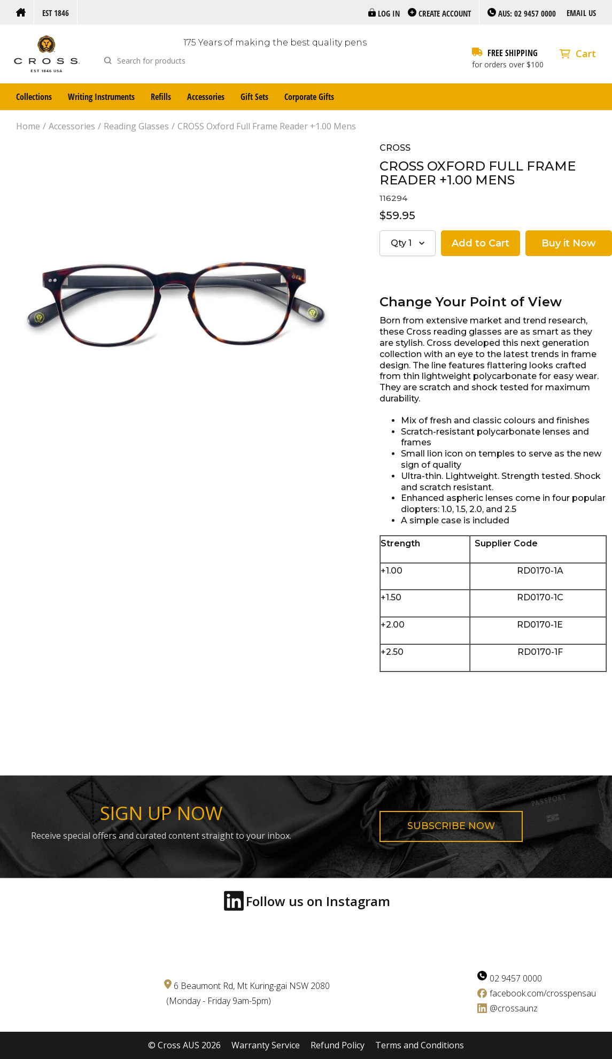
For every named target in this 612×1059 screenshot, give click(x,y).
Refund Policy (338, 1045)
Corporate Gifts (309, 97)
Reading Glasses (136, 126)
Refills (161, 97)
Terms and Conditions (419, 1045)
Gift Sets (254, 97)
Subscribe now (451, 826)
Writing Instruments (101, 97)
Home (28, 126)
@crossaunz (514, 1008)
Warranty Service (265, 1045)
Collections (34, 97)
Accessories (205, 97)
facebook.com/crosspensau (543, 993)
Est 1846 (55, 12)
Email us (581, 12)
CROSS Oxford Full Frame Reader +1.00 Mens (266, 126)
